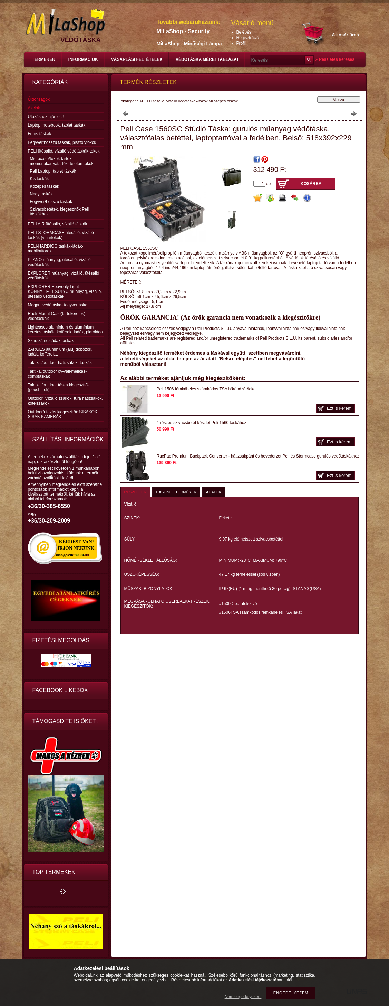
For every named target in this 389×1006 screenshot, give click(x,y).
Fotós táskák (39, 133)
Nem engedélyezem (243, 996)
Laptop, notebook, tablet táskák (57, 125)
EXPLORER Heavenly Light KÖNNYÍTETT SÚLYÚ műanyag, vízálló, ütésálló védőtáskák (65, 291)
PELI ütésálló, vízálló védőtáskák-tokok (175, 101)
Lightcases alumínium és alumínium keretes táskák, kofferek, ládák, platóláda (65, 329)
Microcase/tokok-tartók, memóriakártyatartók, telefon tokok (62, 161)
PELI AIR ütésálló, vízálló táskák (57, 224)
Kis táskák (39, 178)
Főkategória (129, 101)
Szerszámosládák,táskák (51, 340)
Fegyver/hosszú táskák (51, 201)
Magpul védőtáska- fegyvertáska (58, 305)
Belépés (243, 32)
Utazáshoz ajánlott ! (46, 116)
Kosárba (311, 183)
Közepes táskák (44, 186)
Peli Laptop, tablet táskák (53, 171)
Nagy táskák (41, 194)
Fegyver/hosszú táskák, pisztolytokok (62, 142)
